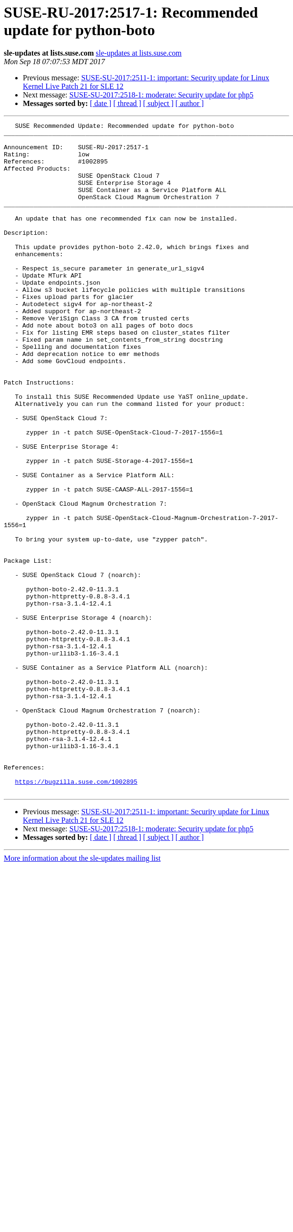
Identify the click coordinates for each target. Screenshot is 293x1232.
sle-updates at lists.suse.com (138, 53)
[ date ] (100, 103)
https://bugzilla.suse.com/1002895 (76, 914)
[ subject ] (158, 103)
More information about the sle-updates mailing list (82, 992)
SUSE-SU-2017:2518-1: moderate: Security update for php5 (161, 95)
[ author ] (190, 103)
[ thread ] (127, 103)
